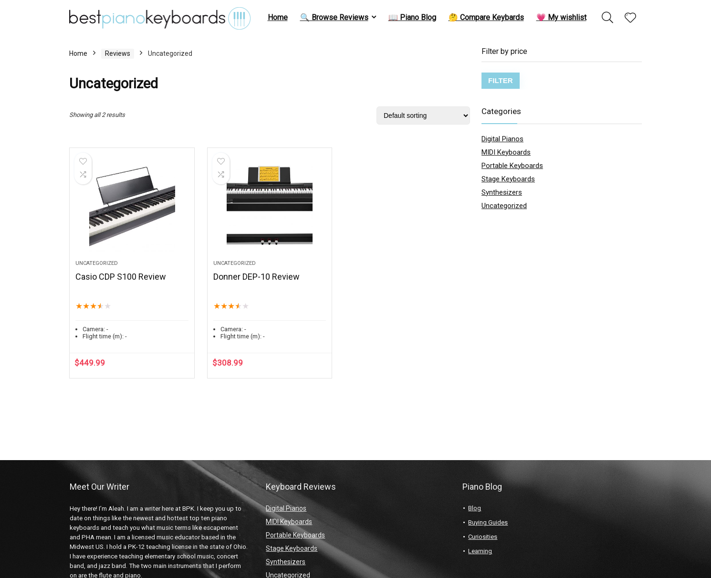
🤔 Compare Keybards (486, 17)
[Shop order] (423, 115)
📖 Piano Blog (412, 17)
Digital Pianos (502, 139)
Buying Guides (488, 522)
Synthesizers (501, 192)
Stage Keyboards (508, 179)
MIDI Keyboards (506, 152)
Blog (474, 508)
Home (278, 17)
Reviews (117, 53)
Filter (500, 80)
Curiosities (482, 536)
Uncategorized (96, 263)
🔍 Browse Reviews (334, 17)
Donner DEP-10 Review (256, 277)
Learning (480, 551)
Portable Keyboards (512, 165)
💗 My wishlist (561, 17)
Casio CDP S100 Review (120, 277)
